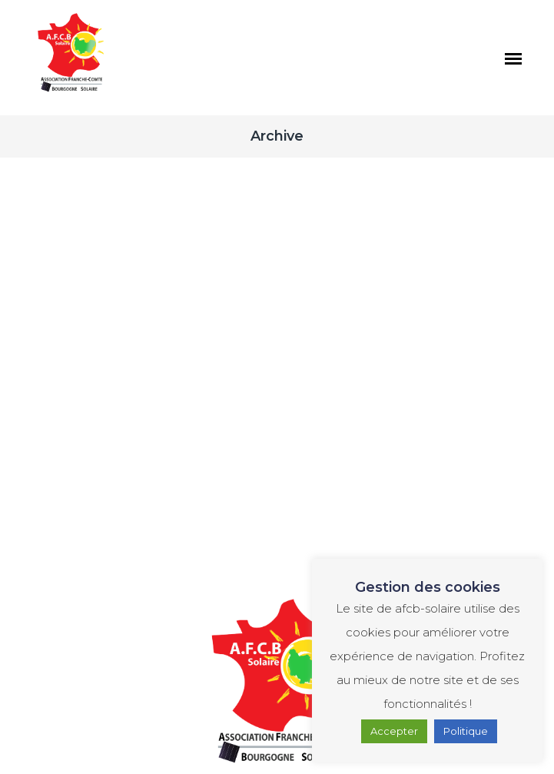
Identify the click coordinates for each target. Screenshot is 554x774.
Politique (465, 731)
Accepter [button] (394, 731)
